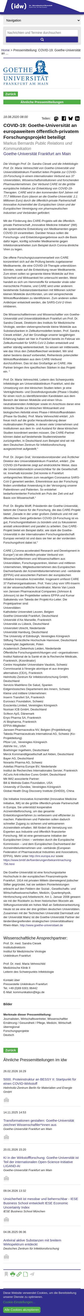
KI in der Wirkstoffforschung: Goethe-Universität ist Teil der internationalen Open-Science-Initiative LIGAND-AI (41, 1162)
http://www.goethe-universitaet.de (41, 925)
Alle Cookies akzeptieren (21, 1310)
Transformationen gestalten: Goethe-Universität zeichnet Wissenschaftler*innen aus (38, 1123)
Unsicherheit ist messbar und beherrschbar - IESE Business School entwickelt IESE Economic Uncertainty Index (40, 1203)
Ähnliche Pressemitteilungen (41, 102)
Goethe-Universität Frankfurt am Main (37, 154)
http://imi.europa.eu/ (42, 856)
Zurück (10, 94)
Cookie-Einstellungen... (19, 1302)
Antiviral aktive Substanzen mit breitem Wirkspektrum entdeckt (32, 1242)
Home (5, 50)
